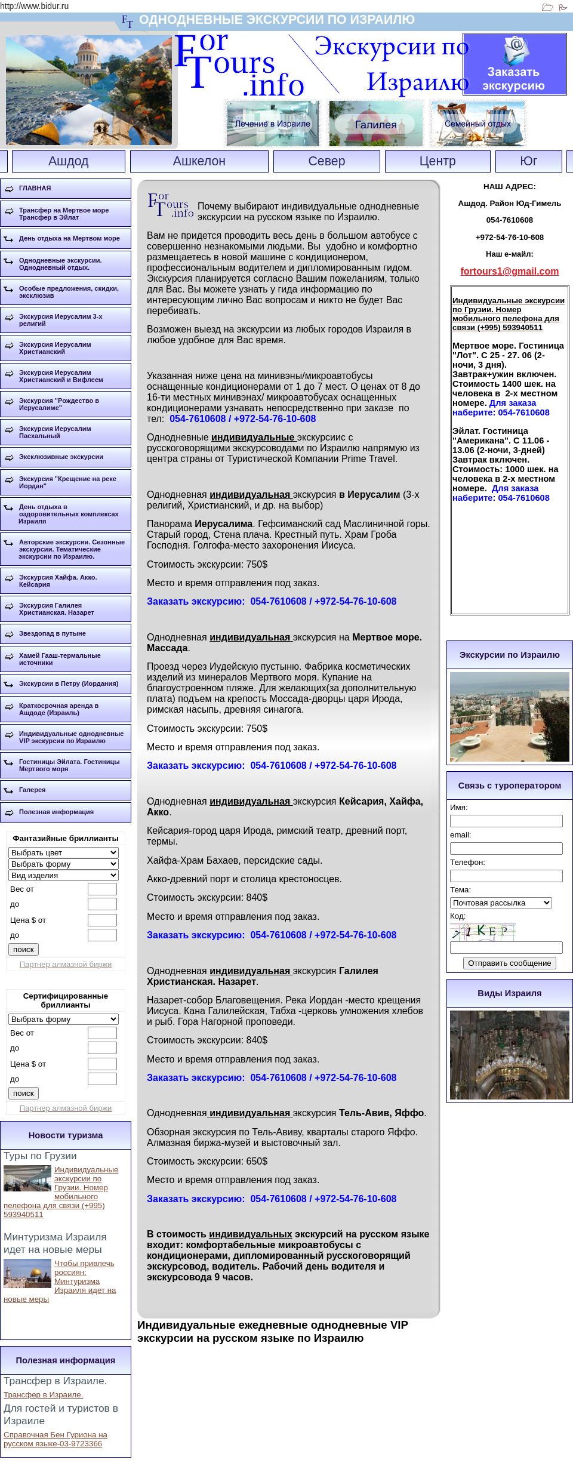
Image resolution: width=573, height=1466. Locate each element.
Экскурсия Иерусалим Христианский (55, 348)
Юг (528, 161)
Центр (438, 161)
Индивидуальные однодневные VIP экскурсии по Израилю (71, 737)
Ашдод (68, 161)
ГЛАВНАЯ (35, 188)
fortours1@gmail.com (510, 271)
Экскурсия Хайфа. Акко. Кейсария (58, 581)
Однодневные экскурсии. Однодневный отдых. (60, 264)
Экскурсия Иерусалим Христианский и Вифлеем (61, 376)
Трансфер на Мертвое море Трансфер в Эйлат (64, 214)
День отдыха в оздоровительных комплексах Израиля (69, 514)
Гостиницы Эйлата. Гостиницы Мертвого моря (69, 765)
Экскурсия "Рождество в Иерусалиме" (59, 404)
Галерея (32, 789)
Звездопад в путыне (52, 633)
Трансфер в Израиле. (43, 1394)
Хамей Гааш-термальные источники (60, 659)
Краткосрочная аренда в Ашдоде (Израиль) (58, 709)
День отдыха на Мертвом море (69, 238)
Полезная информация (56, 811)
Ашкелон (199, 161)
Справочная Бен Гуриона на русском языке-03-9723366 (55, 1439)
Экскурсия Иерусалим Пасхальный (55, 432)
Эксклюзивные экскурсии (61, 456)
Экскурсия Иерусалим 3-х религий (61, 320)
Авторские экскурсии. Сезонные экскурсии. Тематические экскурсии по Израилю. (72, 549)
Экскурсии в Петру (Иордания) (68, 683)
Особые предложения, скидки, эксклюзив (69, 292)
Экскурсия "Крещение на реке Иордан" (67, 482)
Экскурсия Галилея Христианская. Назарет (56, 609)
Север (326, 161)
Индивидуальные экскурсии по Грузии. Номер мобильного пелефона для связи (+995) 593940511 (61, 1192)
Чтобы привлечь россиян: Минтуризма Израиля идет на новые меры (60, 1281)
